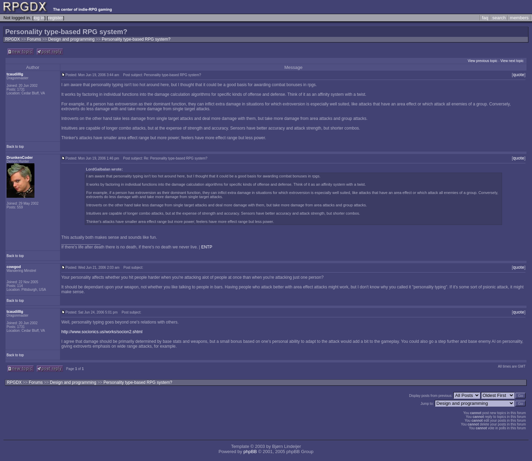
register (55, 17)
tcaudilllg (15, 74)
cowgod (14, 267)
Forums (34, 39)
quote (518, 74)
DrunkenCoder (20, 157)
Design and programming (72, 39)
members (519, 17)
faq (485, 17)
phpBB (250, 451)
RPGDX (12, 39)
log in (38, 17)
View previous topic (482, 61)
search (499, 17)
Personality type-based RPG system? (136, 39)
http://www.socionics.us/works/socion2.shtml (101, 331)
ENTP (206, 247)
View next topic (511, 61)
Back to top (15, 146)
